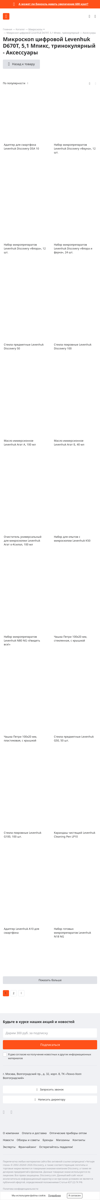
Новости (8, 1140)
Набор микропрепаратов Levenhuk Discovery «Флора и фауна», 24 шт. (73, 248)
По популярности (14, 83)
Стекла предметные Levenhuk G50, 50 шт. (74, 738)
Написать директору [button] (51, 1099)
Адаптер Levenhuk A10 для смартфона (21, 930)
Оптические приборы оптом (68, 1133)
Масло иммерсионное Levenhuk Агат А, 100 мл (20, 442)
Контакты (79, 1140)
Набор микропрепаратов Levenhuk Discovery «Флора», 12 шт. (25, 248)
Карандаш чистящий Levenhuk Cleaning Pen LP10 (74, 834)
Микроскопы (35, 29)
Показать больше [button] (50, 980)
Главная (7, 29)
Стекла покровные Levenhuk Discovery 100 (72, 346)
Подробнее (54, 1195)
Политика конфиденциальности (20, 1188)
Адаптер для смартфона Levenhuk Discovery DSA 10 (21, 146)
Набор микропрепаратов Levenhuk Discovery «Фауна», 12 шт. (75, 148)
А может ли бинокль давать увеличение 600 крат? (53, 4)
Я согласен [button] (75, 1195)
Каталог (20, 29)
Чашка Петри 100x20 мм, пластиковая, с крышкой (20, 738)
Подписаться (50, 1045)
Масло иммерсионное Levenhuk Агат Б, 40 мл (69, 442)
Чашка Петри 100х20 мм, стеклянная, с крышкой (70, 638)
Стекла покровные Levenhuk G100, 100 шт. (22, 834)
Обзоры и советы (28, 1140)
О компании (11, 1133)
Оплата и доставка (34, 1133)
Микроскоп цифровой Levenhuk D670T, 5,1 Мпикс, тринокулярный (43, 32)
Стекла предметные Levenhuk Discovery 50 (24, 346)
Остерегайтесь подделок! (56, 1147)
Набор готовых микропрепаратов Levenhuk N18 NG (72, 932)
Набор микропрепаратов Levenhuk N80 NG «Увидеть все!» (22, 640)
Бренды (48, 1140)
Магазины (63, 1140)
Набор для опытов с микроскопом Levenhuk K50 (72, 538)
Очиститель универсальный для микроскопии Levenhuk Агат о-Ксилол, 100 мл (22, 540)
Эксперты (9, 1147)
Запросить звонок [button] (51, 1089)
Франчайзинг (27, 1147)
